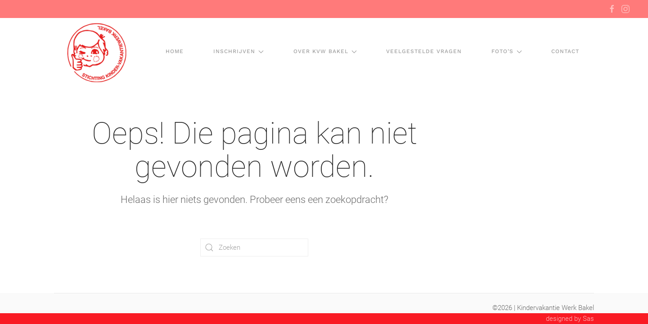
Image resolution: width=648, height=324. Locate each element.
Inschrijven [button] (238, 51)
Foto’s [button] (506, 51)
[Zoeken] (254, 247)
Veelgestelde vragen (424, 51)
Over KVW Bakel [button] (325, 51)
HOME (175, 51)
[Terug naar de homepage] (96, 52)
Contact (565, 51)
